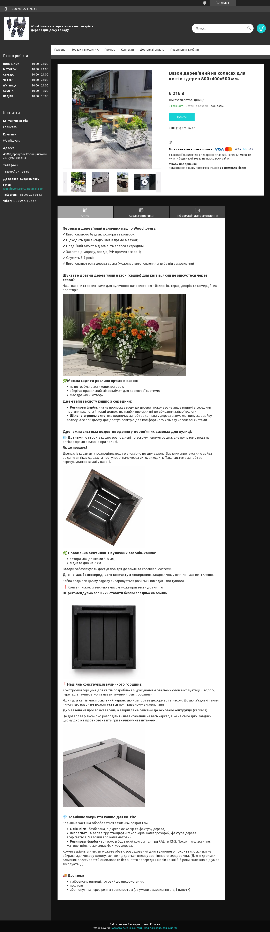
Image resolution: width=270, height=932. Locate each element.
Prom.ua (155, 924)
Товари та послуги (84, 49)
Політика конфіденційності (160, 928)
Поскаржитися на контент (126, 928)
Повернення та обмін (185, 49)
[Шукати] (249, 28)
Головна (59, 49)
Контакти (127, 49)
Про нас (110, 49)
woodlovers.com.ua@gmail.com (23, 188)
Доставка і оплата (152, 49)
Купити (182, 117)
